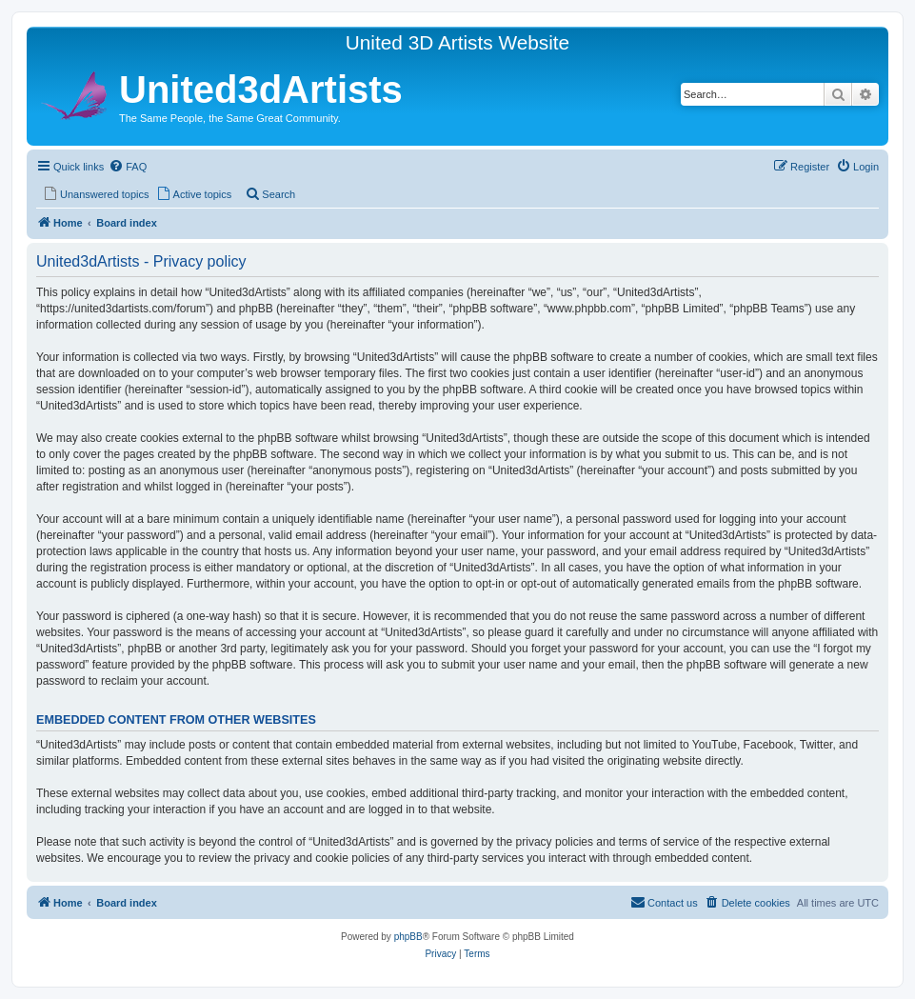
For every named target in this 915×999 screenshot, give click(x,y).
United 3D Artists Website (457, 42)
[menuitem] (128, 166)
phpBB (408, 936)
